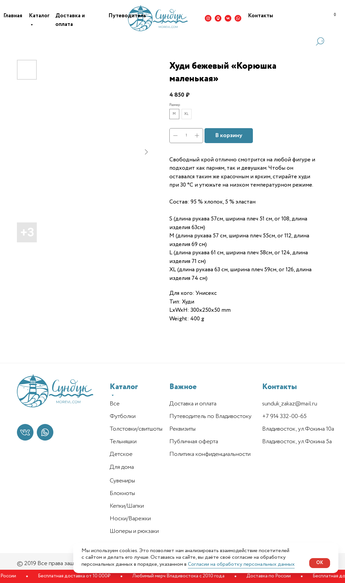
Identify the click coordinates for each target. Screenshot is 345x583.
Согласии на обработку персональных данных (241, 564)
